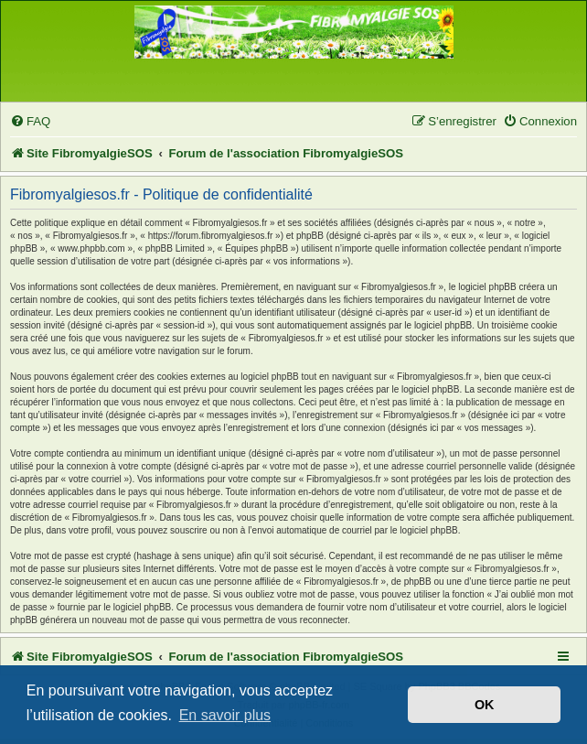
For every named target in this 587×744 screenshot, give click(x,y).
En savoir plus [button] (225, 715)
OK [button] (485, 704)
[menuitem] (30, 121)
